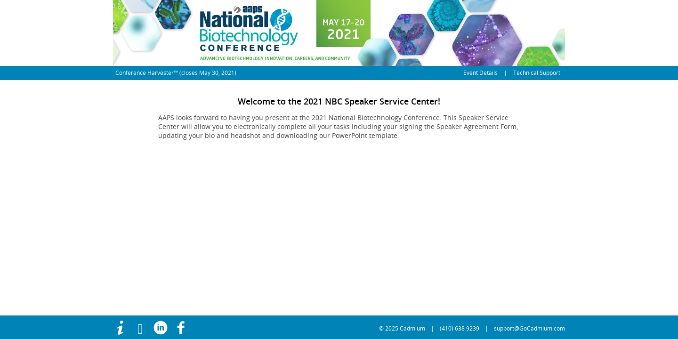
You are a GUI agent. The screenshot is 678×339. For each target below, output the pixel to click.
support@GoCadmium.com (529, 328)
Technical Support (536, 73)
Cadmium (412, 328)
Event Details (480, 73)
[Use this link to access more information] (123, 328)
